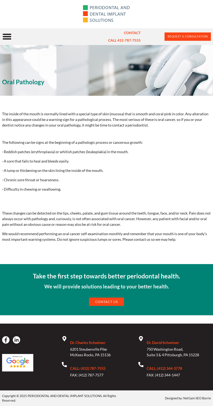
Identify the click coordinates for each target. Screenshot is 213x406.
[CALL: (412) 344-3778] (141, 364)
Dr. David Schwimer (163, 342)
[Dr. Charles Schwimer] (64, 338)
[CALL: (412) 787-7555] (64, 364)
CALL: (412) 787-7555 (87, 368)
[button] (7, 37)
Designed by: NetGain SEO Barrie (188, 398)
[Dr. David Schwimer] (141, 338)
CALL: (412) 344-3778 (164, 368)
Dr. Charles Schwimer (87, 342)
